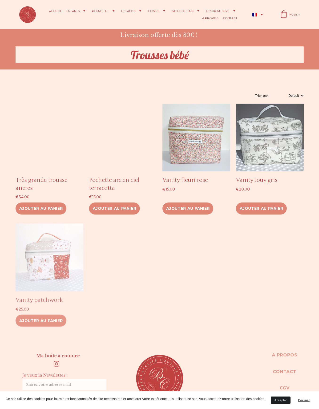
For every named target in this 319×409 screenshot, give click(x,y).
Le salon (128, 11)
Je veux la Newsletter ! (45, 377)
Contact (230, 18)
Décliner (304, 400)
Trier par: (262, 95)
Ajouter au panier (41, 208)
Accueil (55, 11)
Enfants (73, 11)
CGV (284, 388)
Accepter (281, 400)
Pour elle (100, 11)
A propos (210, 18)
